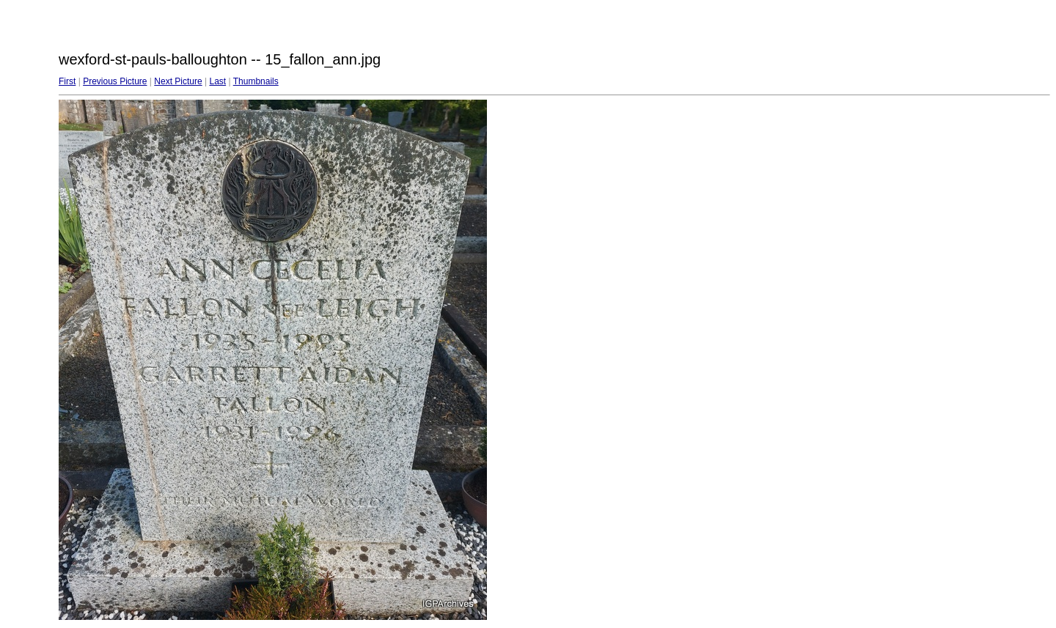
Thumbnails (256, 81)
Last (217, 81)
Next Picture (178, 81)
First (67, 81)
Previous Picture (115, 81)
